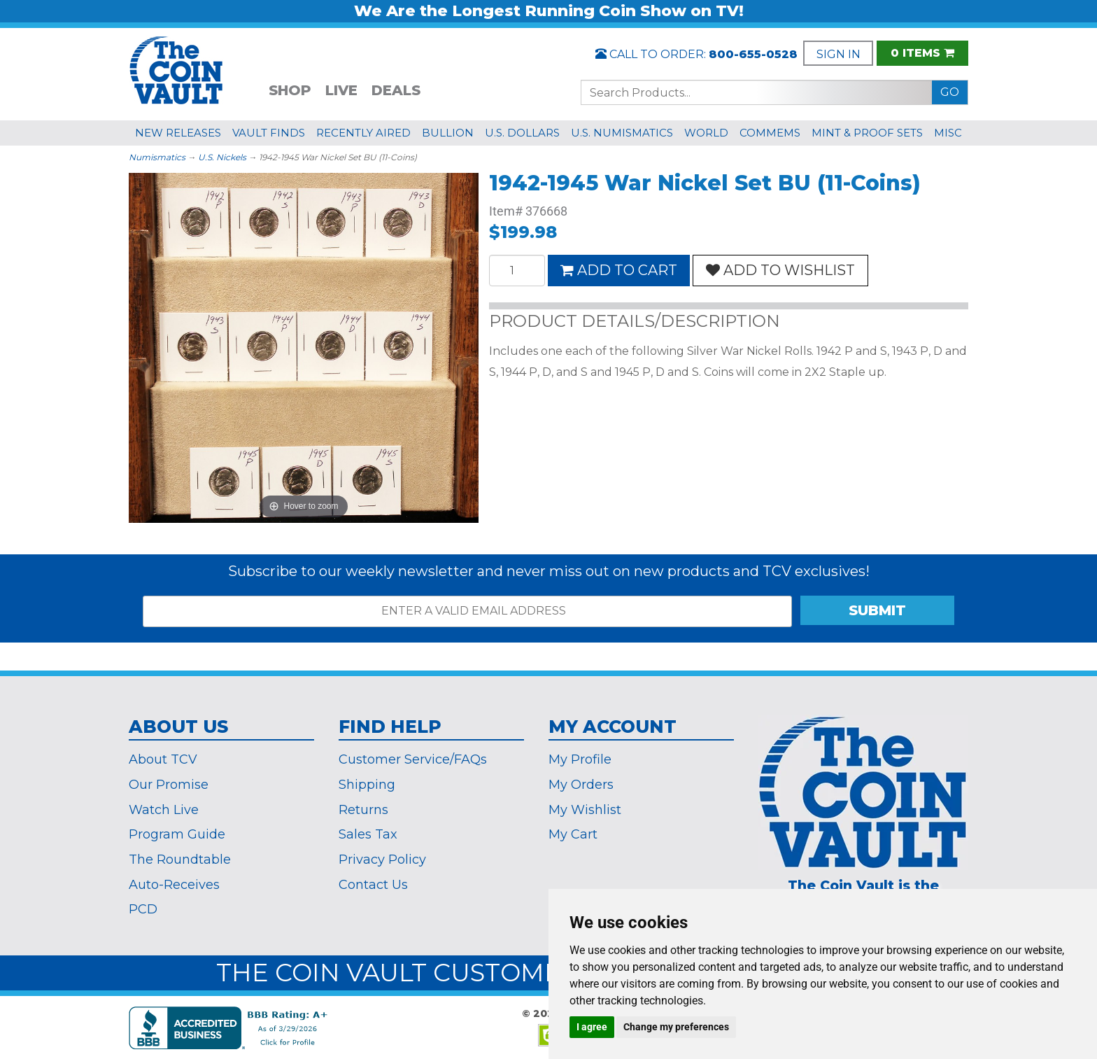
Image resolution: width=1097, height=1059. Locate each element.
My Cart (572, 834)
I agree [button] (591, 1026)
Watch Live (164, 810)
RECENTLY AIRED (363, 132)
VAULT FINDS (268, 132)
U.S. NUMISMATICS (622, 132)
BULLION (448, 132)
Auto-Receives (174, 884)
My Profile (579, 759)
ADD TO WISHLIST (780, 270)
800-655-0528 (753, 54)
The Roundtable (180, 859)
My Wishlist (584, 810)
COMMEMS (769, 132)
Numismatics (157, 157)
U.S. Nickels (222, 157)
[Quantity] (517, 270)
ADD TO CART (618, 270)
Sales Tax (368, 834)
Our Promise (168, 784)
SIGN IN (838, 54)
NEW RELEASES (178, 132)
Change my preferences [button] (676, 1026)
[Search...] (757, 92)
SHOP (290, 90)
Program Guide (177, 834)
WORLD (706, 132)
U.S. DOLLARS (522, 132)
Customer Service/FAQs (413, 759)
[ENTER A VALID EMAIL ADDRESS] (467, 611)
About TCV (163, 759)
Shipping (367, 784)
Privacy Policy (382, 859)
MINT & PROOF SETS (867, 132)
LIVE (341, 90)
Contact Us (373, 884)
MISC (948, 132)
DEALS (395, 90)
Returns (363, 810)
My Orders (581, 784)
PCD (143, 909)
